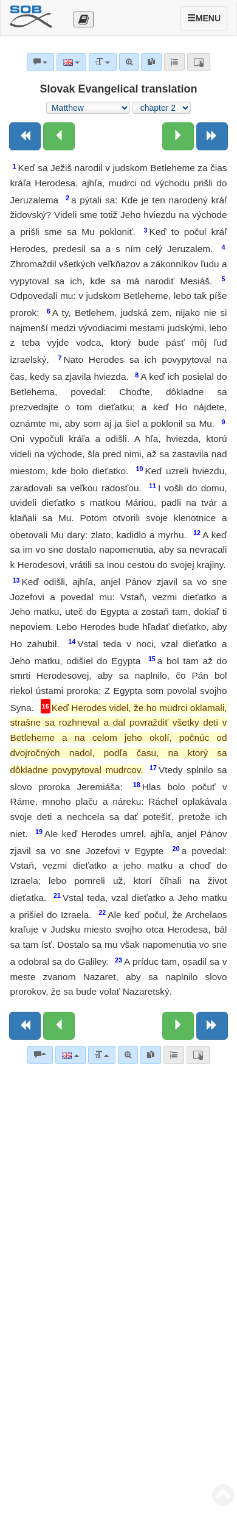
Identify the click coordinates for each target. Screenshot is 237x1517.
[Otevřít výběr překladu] (84, 19)
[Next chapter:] (178, 136)
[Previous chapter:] (59, 136)
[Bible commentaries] (40, 1055)
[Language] (70, 1055)
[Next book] (212, 136)
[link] (150, 1055)
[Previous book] (25, 136)
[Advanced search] (128, 1055)
